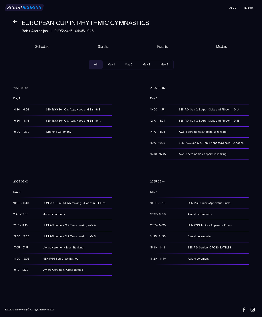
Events (249, 8)
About (233, 8)
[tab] (42, 46)
